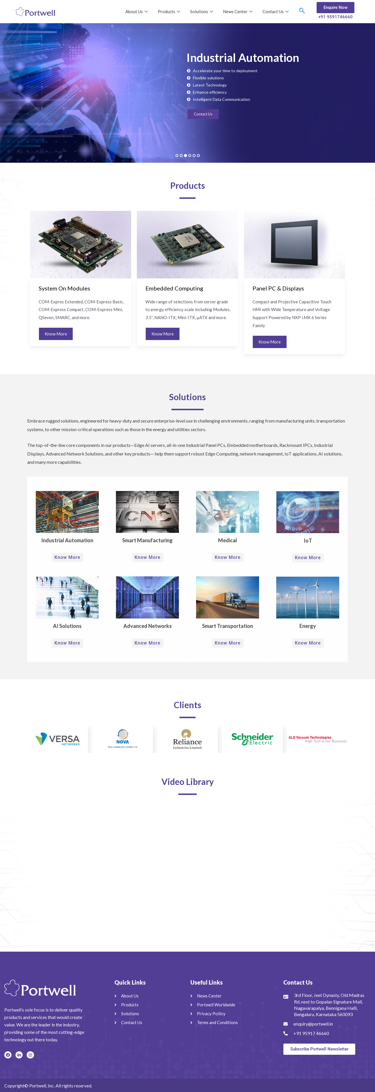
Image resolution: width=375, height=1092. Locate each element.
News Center (238, 11)
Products (169, 11)
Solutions (202, 11)
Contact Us (276, 11)
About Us (137, 11)
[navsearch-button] (302, 11)
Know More (56, 333)
